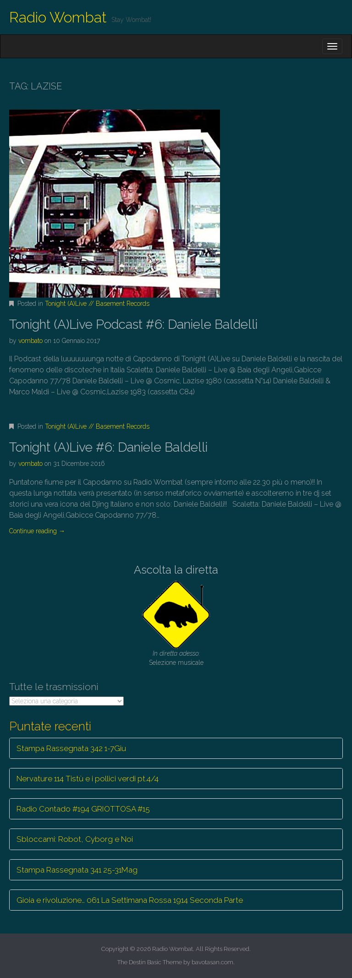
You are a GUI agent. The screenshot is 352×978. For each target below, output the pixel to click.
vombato (30, 340)
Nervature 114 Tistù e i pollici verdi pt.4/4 (87, 778)
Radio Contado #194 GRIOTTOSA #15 (83, 808)
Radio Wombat (58, 17)
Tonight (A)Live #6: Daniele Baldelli (108, 447)
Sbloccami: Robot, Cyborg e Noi (74, 839)
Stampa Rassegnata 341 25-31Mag (77, 869)
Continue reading (37, 531)
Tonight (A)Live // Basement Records (97, 303)
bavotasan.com (212, 962)
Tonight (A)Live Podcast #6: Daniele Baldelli (133, 324)
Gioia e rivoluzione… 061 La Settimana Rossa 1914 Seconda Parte (129, 900)
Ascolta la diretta (176, 569)
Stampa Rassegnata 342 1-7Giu (71, 748)
